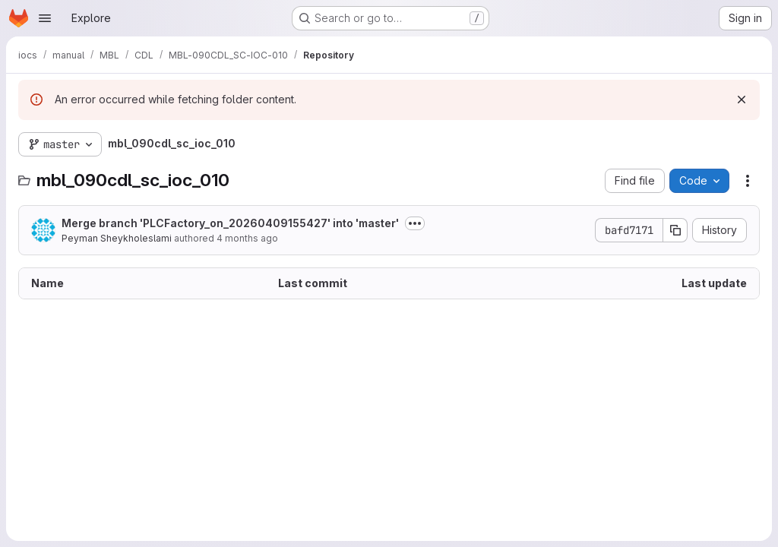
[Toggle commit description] (415, 223)
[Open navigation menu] (45, 18)
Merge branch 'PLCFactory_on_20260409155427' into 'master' (230, 223)
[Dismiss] (741, 99)
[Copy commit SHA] (675, 230)
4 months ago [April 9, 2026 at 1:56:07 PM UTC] (247, 238)
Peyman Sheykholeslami (117, 238)
